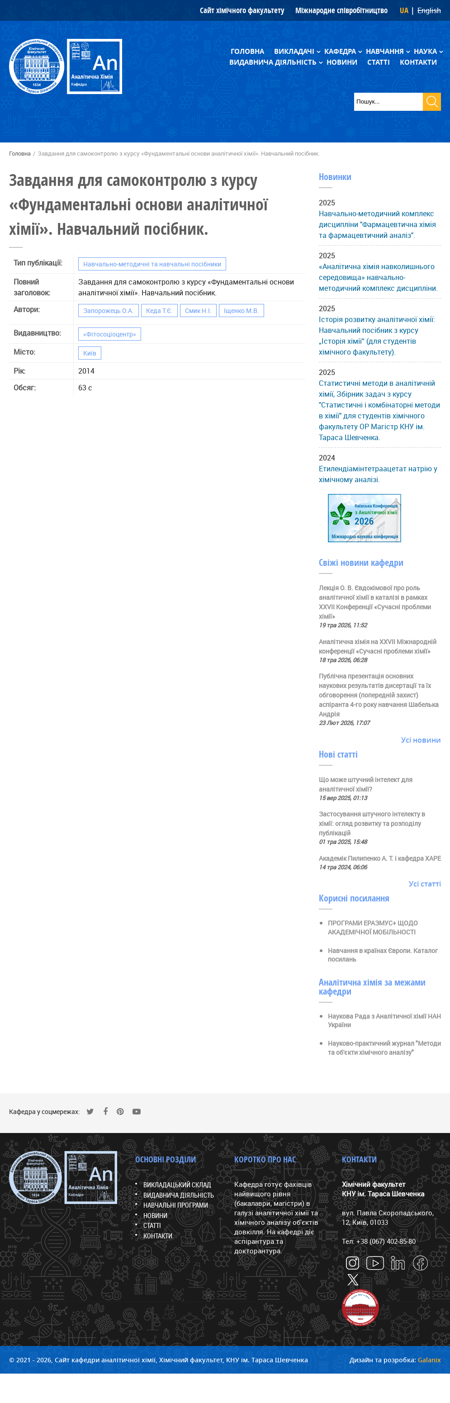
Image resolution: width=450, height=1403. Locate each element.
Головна (247, 51)
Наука (425, 51)
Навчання (385, 51)
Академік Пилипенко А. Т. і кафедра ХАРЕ (380, 858)
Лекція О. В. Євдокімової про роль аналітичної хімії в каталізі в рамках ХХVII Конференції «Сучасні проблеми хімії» (375, 602)
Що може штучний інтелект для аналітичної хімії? (365, 784)
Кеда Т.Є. (159, 310)
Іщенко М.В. (241, 310)
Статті (378, 62)
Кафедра (340, 51)
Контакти (418, 62)
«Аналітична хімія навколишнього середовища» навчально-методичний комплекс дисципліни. (378, 277)
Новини (342, 62)
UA (404, 10)
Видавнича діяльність (273, 62)
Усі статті (425, 884)
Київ (89, 353)
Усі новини (421, 740)
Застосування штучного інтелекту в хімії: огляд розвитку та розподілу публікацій (372, 823)
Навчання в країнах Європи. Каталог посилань (383, 955)
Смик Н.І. (198, 310)
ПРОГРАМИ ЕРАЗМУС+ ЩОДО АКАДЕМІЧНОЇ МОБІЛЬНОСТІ (373, 927)
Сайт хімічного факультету (242, 10)
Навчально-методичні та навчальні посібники (152, 264)
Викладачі (294, 51)
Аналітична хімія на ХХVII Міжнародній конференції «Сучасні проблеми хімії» (377, 646)
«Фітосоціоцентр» (109, 334)
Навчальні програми (175, 1204)
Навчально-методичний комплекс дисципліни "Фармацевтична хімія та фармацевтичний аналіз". (377, 224)
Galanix (429, 1360)
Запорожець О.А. (108, 310)
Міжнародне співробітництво (341, 10)
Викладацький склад (177, 1184)
